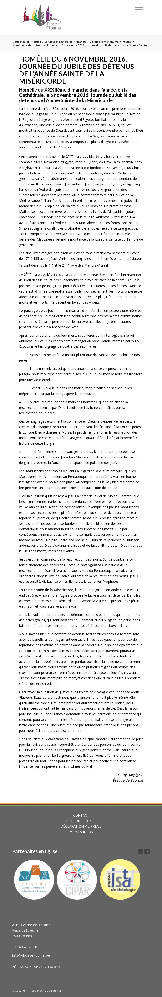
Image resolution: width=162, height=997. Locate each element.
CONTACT (81, 815)
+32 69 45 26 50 (24, 947)
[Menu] (139, 9)
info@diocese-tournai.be (31, 955)
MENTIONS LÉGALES (81, 821)
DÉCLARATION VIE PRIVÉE (81, 826)
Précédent (140, 851)
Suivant (147, 851)
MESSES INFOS (81, 831)
